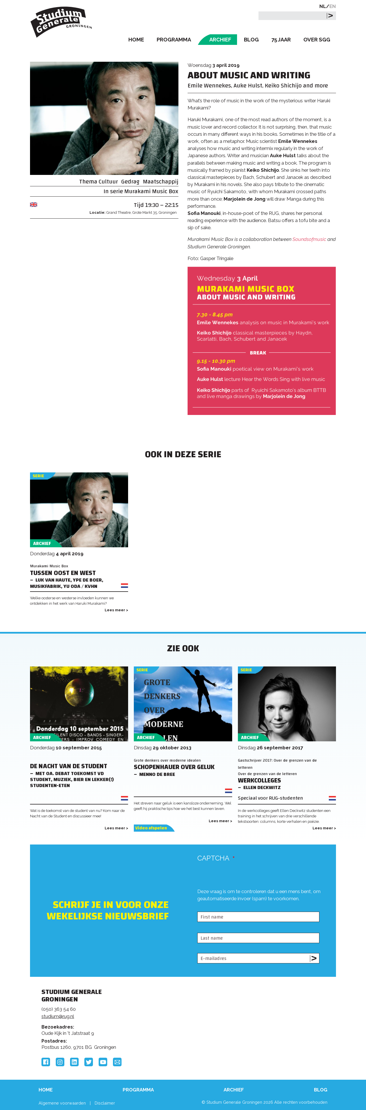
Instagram (60, 1062)
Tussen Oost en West (63, 573)
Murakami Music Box (151, 191)
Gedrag (130, 181)
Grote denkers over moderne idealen (167, 760)
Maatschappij (160, 181)
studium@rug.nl (57, 1016)
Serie (38, 476)
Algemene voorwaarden (62, 1103)
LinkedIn (74, 1062)
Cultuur (108, 181)
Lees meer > (116, 610)
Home (136, 40)
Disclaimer (105, 1103)
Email (117, 1062)
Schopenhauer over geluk (174, 767)
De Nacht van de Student (68, 766)
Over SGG (316, 40)
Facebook (45, 1062)
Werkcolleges (259, 780)
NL (322, 6)
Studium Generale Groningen (61, 22)
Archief (220, 40)
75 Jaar (281, 40)
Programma (174, 40)
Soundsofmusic (309, 239)
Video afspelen (151, 828)
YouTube (103, 1062)
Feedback (185, 1014)
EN (332, 6)
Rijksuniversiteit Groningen (269, 1012)
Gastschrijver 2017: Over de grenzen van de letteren (277, 763)
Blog (251, 40)
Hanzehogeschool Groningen (269, 1031)
